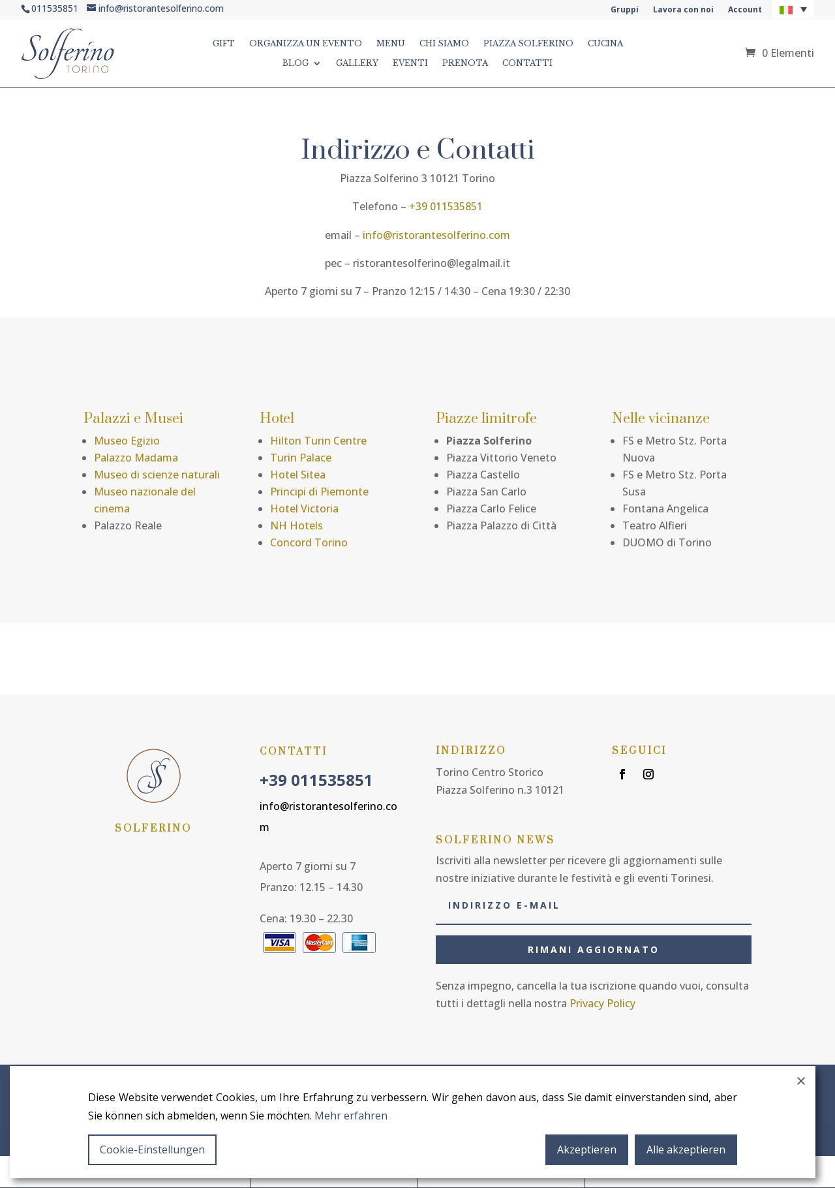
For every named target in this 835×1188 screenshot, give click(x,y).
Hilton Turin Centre (318, 440)
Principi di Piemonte (319, 491)
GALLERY (357, 63)
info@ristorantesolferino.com (436, 235)
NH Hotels (296, 525)
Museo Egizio (127, 440)
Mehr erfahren (350, 1115)
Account (745, 10)
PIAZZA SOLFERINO (528, 43)
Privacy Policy (602, 1003)
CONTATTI (527, 63)
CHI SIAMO (444, 43)
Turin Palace (300, 457)
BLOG (295, 63)
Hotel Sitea (298, 474)
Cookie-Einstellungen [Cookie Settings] (152, 1149)
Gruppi (625, 10)
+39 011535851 (446, 206)
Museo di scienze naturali (157, 474)
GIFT (224, 43)
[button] (793, 9)
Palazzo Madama (136, 457)
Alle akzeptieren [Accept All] (685, 1149)
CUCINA (605, 43)
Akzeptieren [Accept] (586, 1149)
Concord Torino (309, 542)
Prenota (465, 63)
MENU (390, 43)
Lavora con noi (683, 10)
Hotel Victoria (304, 508)
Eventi (410, 63)
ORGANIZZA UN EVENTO (305, 43)
